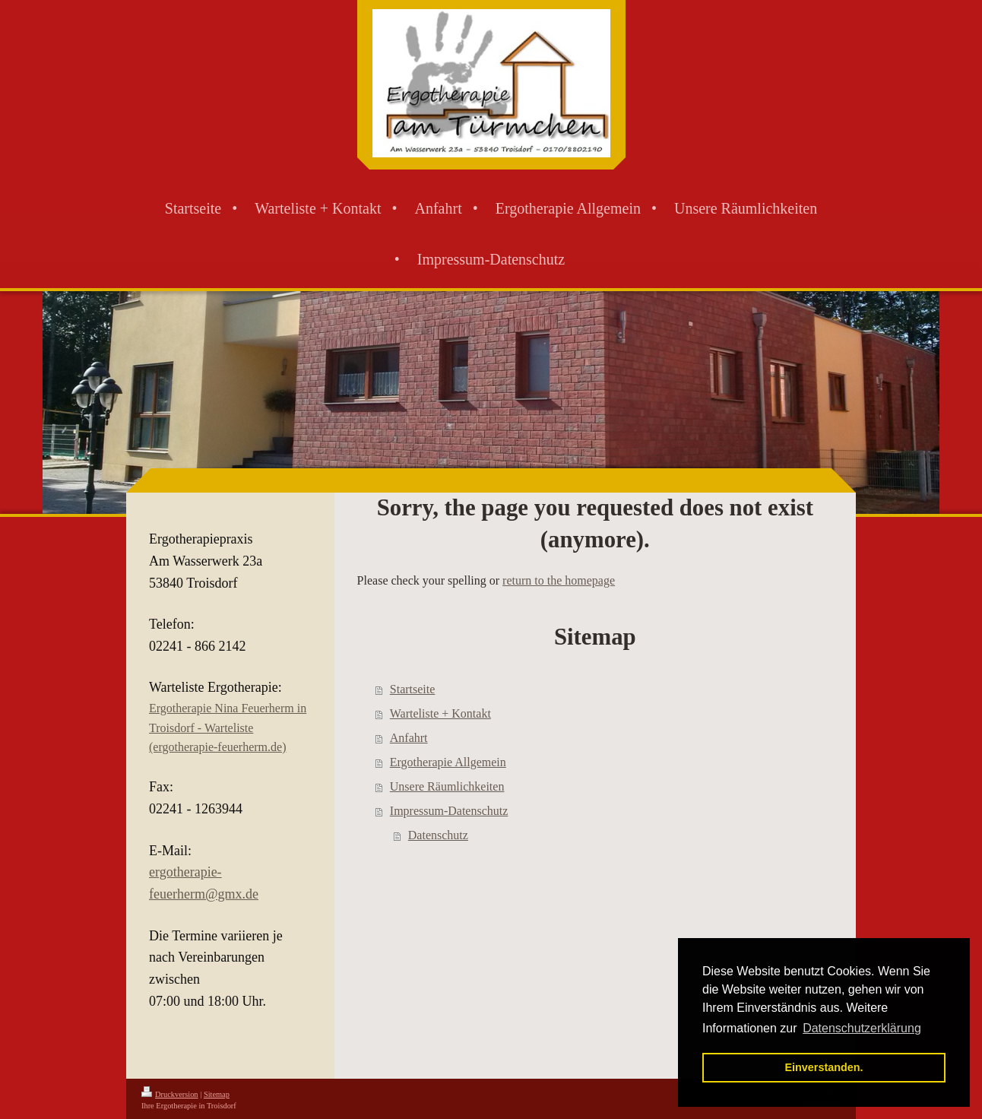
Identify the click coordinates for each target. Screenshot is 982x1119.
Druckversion (169, 1094)
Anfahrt (409, 737)
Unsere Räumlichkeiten (447, 786)
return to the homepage (558, 580)
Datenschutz (438, 835)
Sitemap (217, 1094)
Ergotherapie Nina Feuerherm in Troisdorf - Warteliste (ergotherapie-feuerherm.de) (227, 727)
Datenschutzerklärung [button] (862, 1028)
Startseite (413, 689)
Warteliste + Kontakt (440, 713)
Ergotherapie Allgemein (448, 762)
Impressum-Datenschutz (449, 810)
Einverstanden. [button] (823, 1067)
